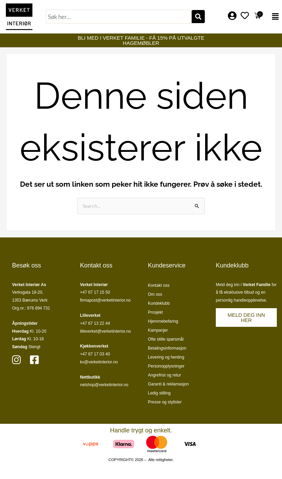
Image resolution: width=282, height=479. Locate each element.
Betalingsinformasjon (167, 348)
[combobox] (119, 16)
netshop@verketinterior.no (104, 384)
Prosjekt (155, 312)
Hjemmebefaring (163, 321)
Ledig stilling (159, 393)
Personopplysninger (166, 366)
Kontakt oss (159, 285)
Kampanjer (158, 330)
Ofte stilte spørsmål (165, 339)
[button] (274, 16)
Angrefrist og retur (164, 375)
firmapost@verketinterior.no (105, 300)
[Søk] (198, 16)
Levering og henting (166, 357)
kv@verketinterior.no (99, 362)
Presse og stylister (165, 402)
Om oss (155, 294)
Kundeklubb (159, 303)
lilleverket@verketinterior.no (105, 331)
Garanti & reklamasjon (168, 384)
